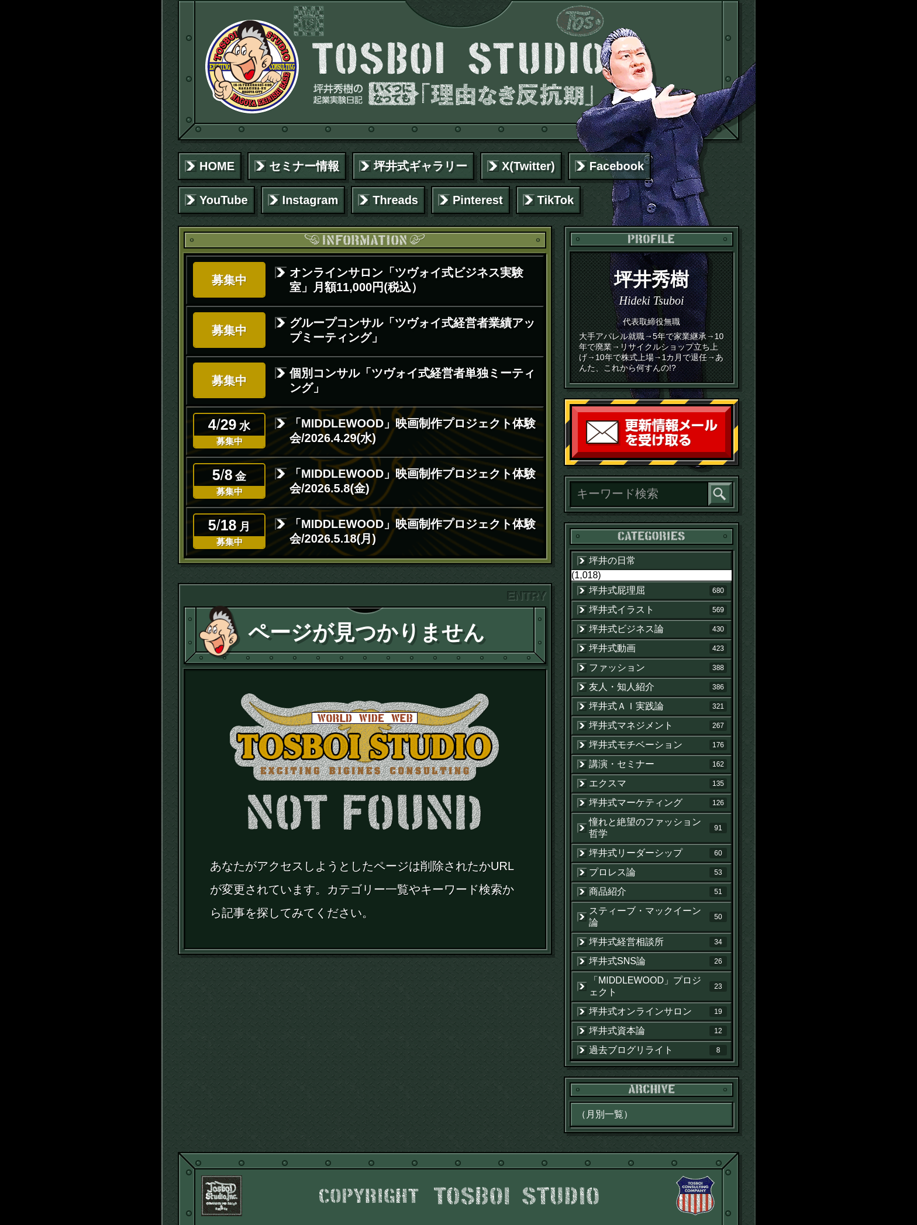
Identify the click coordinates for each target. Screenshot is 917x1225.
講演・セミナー (658, 764)
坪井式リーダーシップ (658, 853)
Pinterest (478, 200)
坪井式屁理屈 (658, 590)
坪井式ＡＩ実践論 (658, 706)
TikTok (555, 200)
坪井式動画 (658, 648)
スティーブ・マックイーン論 (658, 916)
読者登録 (728, 455)
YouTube (223, 200)
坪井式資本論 (658, 1031)
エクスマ (658, 783)
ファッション (658, 667)
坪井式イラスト (658, 610)
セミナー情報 (304, 166)
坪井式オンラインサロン (658, 1011)
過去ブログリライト (658, 1050)
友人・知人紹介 (658, 687)
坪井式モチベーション (658, 745)
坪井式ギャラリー (420, 166)
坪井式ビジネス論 (658, 629)
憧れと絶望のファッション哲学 (658, 827)
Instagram (310, 200)
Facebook (617, 166)
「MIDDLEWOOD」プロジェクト (658, 986)
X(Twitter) (528, 166)
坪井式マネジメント (658, 725)
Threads (395, 200)
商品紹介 (658, 891)
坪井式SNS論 (658, 961)
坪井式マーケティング (658, 803)
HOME (217, 166)
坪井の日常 (612, 560)
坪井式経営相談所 (658, 942)
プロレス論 (658, 872)
